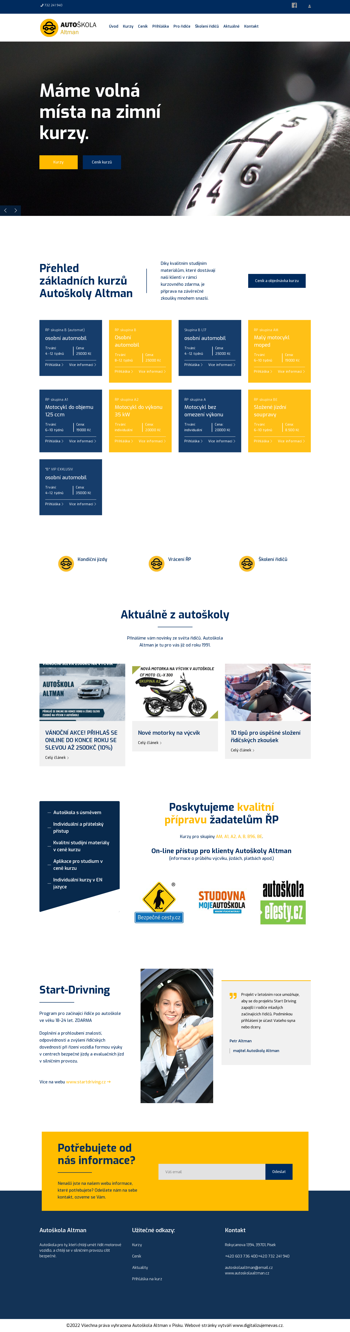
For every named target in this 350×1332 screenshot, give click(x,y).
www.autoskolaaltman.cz (247, 1273)
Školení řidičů (207, 26)
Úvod (113, 26)
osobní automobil (66, 359)
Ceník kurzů (102, 164)
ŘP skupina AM (266, 351)
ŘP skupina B (125, 351)
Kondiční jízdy (92, 580)
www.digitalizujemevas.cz (258, 1325)
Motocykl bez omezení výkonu (203, 432)
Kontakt (251, 26)
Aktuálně (231, 26)
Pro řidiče (181, 26)
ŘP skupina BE (266, 420)
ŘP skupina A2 (127, 420)
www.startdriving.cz (88, 1082)
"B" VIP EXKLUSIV (59, 490)
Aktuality (140, 1267)
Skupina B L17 (195, 351)
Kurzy (128, 26)
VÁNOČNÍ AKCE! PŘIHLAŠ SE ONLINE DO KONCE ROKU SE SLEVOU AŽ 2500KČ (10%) (81, 740)
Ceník (143, 26)
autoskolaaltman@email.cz (249, 1267)
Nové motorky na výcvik (169, 733)
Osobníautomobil (127, 362)
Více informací (152, 462)
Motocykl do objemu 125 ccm (69, 432)
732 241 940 (53, 5)
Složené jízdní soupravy (270, 432)
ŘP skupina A (195, 420)
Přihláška (160, 26)
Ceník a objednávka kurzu (277, 280)
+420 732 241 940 (274, 1256)
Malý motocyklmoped (272, 362)
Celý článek (57, 757)
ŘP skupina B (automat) (65, 351)
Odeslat (259, 1171)
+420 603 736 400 (241, 1256)
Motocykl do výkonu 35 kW (139, 432)
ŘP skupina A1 (56, 420)
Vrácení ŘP (179, 580)
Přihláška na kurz (147, 1279)
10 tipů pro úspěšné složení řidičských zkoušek (265, 736)
